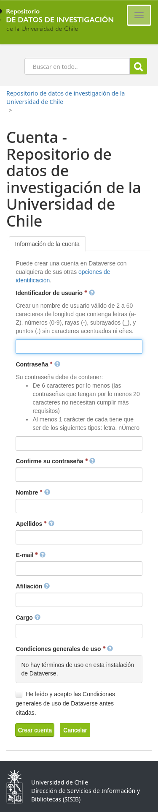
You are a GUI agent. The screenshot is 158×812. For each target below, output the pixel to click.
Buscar (138, 66)
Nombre (33, 492)
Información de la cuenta (47, 244)
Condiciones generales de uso (64, 648)
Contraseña (38, 364)
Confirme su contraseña (55, 461)
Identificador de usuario (55, 293)
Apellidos (35, 523)
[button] (34, 730)
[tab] (47, 244)
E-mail (31, 555)
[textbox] (79, 346)
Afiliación (33, 586)
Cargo (28, 617)
